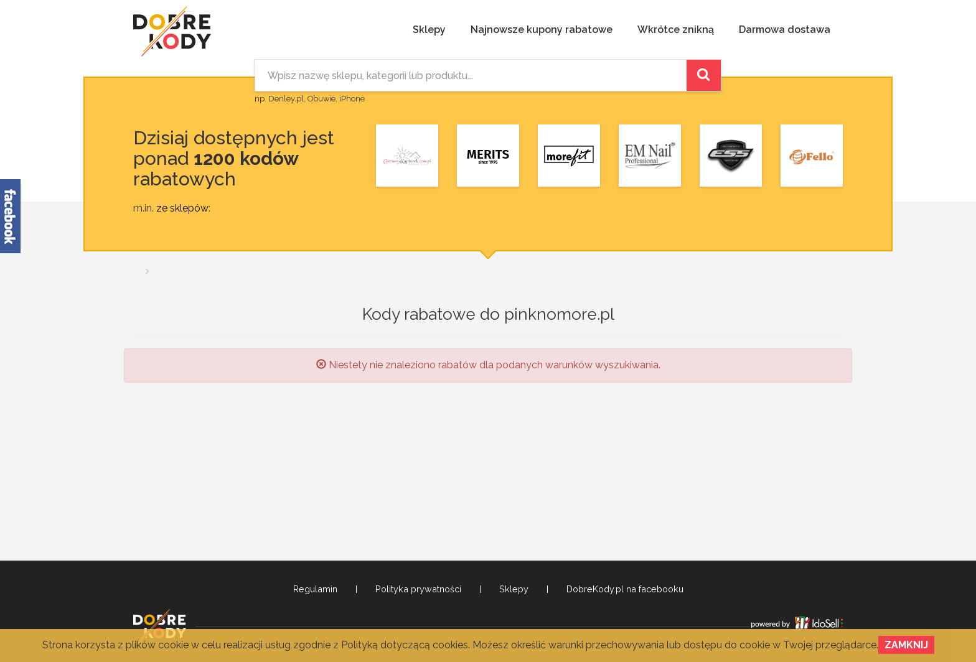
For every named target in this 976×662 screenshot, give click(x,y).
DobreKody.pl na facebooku (624, 589)
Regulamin (315, 589)
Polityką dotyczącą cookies (404, 645)
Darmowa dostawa (784, 29)
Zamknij (906, 645)
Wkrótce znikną (675, 29)
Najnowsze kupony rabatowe (541, 29)
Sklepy (429, 29)
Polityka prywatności (418, 589)
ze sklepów (182, 208)
